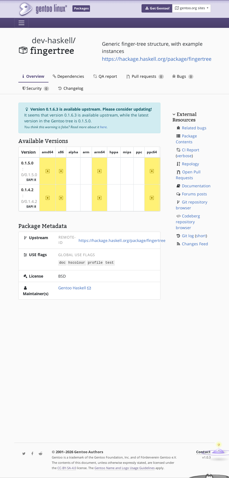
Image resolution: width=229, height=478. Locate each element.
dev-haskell (52, 40)
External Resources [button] (184, 117)
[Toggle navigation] (21, 23)
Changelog (70, 88)
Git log (188, 235)
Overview (33, 76)
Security (36, 88)
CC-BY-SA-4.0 (66, 468)
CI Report (190, 149)
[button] (157, 8)
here (103, 127)
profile (95, 262)
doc (62, 262)
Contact (203, 452)
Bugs (183, 76)
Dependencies (68, 76)
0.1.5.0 (27, 163)
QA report (104, 76)
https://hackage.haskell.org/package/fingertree (156, 58)
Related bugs (194, 127)
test (109, 262)
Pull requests (145, 76)
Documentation (196, 185)
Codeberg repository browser (188, 221)
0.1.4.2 (27, 189)
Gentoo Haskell (72, 287)
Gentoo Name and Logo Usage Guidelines (124, 468)
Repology (190, 163)
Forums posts (194, 193)
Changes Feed (195, 243)
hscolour (76, 262)
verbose (184, 155)
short (201, 235)
